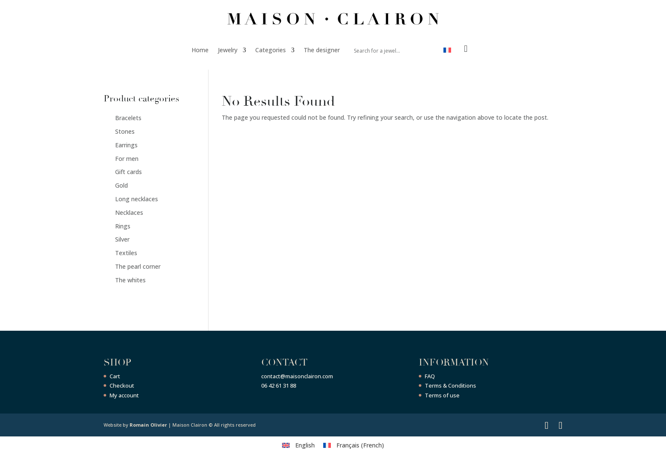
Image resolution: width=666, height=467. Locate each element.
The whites (130, 280)
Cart (115, 376)
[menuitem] (447, 52)
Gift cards (128, 172)
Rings (122, 226)
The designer (322, 50)
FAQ (430, 376)
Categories (270, 50)
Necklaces (129, 212)
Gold (121, 185)
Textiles (126, 253)
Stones (125, 131)
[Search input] (385, 50)
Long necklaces (136, 199)
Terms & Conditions (450, 385)
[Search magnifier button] (427, 50)
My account (124, 395)
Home (200, 50)
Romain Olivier (148, 425)
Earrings (126, 145)
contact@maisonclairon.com (297, 376)
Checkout (122, 385)
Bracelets (128, 118)
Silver (122, 239)
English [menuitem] (305, 445)
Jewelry (227, 50)
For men (126, 159)
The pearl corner (138, 266)
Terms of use (442, 395)
